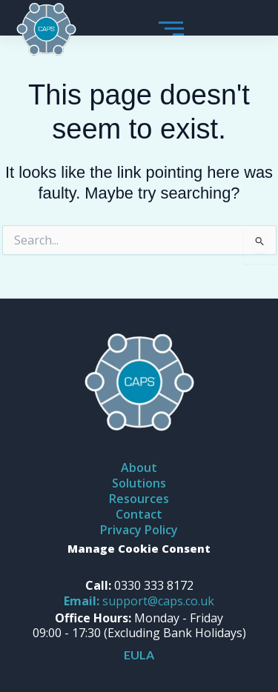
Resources (139, 498)
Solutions (139, 483)
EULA (139, 655)
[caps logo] (46, 30)
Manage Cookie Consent (139, 548)
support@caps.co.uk (139, 601)
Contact (139, 514)
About (139, 467)
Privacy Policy (139, 530)
